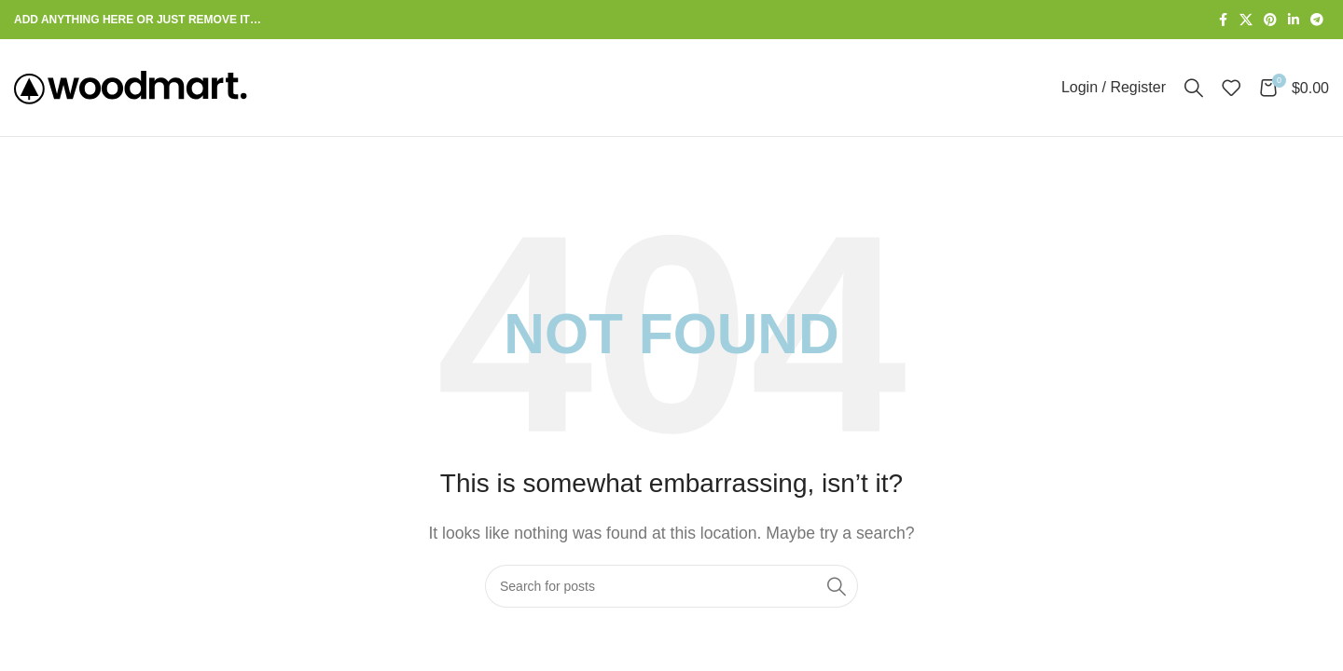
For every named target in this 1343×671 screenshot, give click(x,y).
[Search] (1193, 87)
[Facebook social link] (1222, 20)
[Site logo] (130, 86)
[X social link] (1246, 20)
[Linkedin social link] (1293, 20)
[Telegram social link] (1317, 20)
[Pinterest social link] (1270, 20)
